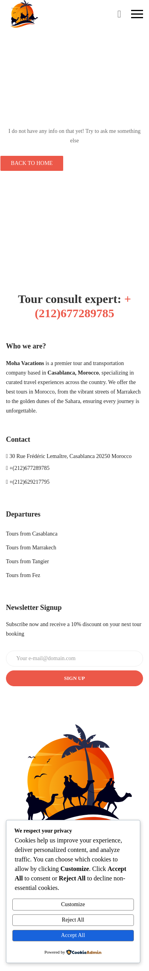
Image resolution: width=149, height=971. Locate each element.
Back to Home (31, 163)
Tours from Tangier (27, 561)
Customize (73, 904)
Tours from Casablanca (32, 534)
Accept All (73, 935)
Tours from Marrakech (31, 548)
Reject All (73, 920)
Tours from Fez (23, 575)
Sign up (74, 678)
